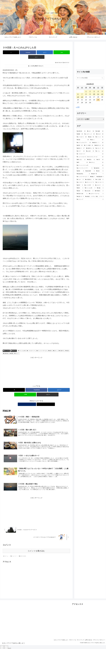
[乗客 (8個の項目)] (80, 171)
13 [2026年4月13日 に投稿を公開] (78, 97)
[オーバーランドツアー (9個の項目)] (84, 168)
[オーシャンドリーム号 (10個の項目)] (90, 165)
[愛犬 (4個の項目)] (80, 188)
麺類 (11, 348)
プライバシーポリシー (98, 637)
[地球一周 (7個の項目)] (97, 174)
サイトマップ (78, 637)
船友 (67, 346)
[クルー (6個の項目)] (80, 179)
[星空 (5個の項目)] (80, 185)
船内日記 (13, 346)
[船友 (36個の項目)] (91, 137)
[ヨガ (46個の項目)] (91, 131)
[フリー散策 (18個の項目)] (89, 145)
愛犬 (50, 346)
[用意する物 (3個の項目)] (82, 193)
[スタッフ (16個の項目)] (99, 148)
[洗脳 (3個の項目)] (100, 188)
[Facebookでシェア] (25, 52)
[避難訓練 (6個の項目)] (100, 176)
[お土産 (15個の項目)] (90, 151)
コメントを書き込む (36, 549)
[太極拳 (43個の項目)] (99, 131)
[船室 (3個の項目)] (80, 191)
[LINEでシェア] (47, 52)
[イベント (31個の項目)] (99, 137)
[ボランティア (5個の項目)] (90, 182)
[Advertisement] (36, 366)
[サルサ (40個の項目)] (100, 134)
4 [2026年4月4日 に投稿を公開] (98, 91)
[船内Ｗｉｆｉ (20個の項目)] (98, 142)
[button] (59, 52)
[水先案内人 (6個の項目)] (90, 179)
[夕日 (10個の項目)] (100, 159)
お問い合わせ (87, 637)
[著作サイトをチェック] (34, 399)
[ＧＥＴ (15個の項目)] (80, 151)
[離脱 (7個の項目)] (93, 176)
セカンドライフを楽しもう (57, 637)
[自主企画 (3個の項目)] (89, 191)
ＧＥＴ (17, 348)
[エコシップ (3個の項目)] (90, 199)
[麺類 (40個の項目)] (80, 134)
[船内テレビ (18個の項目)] (99, 145)
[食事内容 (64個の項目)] (81, 131)
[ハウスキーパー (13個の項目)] (90, 154)
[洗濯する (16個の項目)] (90, 148)
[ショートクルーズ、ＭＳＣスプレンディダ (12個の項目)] (90, 157)
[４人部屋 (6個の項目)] (99, 179)
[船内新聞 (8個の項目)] (90, 171)
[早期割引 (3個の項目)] (99, 191)
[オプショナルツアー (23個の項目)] (83, 142)
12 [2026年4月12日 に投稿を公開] (102, 94)
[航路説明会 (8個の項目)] (83, 174)
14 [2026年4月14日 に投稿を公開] (82, 97)
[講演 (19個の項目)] (79, 145)
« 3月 (78, 107)
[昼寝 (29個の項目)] (82, 140)
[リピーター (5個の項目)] (99, 182)
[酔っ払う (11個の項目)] (81, 159)
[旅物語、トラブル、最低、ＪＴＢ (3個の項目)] (94, 196)
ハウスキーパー (31, 346)
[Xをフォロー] (38, 399)
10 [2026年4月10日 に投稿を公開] (94, 94)
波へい (55, 346)
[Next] (6, 646)
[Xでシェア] (13, 52)
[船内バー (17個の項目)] (80, 148)
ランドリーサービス (42, 346)
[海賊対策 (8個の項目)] (98, 168)
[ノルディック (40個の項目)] (89, 134)
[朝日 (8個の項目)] (100, 171)
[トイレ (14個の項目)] (99, 151)
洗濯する (61, 346)
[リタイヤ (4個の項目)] (99, 185)
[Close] (9, 647)
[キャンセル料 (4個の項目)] (90, 188)
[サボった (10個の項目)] (96, 162)
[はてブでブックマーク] (36, 52)
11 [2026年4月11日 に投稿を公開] (98, 94)
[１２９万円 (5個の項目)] (89, 185)
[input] (90, 78)
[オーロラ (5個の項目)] (80, 182)
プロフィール (69, 637)
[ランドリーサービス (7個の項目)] (82, 176)
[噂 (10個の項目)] (82, 162)
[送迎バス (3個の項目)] (80, 196)
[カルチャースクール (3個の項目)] (96, 193)
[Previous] (2, 646)
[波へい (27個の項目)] (97, 140)
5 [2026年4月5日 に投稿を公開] (102, 91)
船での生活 (6, 346)
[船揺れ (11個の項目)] (91, 159)
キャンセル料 (22, 346)
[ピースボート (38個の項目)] (81, 137)
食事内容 (6, 348)
